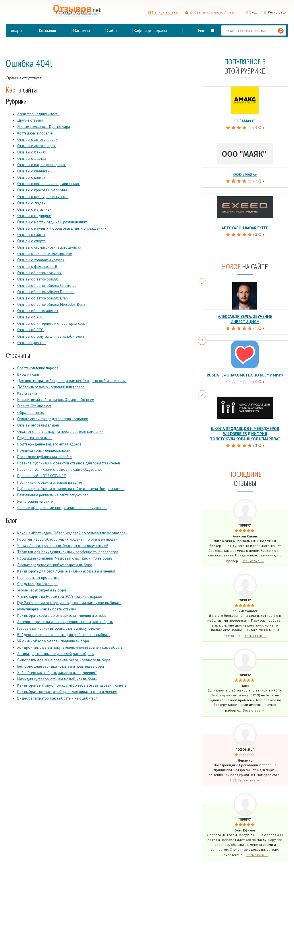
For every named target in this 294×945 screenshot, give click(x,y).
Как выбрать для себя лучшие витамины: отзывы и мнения (66, 571)
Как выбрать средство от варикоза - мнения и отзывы (62, 615)
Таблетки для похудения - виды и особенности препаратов (67, 552)
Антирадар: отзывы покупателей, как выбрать (55, 653)
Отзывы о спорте (31, 241)
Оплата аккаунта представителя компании (52, 418)
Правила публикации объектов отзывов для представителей (68, 463)
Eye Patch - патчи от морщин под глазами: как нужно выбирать (69, 602)
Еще (201, 30)
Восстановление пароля (37, 368)
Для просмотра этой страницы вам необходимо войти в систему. (71, 380)
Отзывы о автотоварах (36, 145)
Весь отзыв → (253, 553)
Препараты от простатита (38, 577)
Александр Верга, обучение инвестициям (245, 315)
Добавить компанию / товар (213, 12)
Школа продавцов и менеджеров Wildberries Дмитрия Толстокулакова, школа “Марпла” (244, 426)
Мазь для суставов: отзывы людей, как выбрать (57, 679)
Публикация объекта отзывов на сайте (49, 482)
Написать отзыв (163, 12)
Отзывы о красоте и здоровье (42, 190)
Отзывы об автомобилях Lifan (42, 298)
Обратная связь (30, 412)
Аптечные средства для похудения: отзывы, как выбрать (65, 621)
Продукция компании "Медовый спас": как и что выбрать (64, 558)
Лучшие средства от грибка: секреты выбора (54, 564)
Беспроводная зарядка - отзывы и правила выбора (60, 666)
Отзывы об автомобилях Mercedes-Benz (51, 304)
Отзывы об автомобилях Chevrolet (46, 285)
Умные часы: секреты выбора (41, 590)
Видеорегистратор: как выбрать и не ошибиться (57, 698)
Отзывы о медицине (34, 215)
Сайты (112, 30)
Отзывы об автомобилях (38, 279)
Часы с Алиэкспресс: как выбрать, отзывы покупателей (62, 545)
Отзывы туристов (31, 342)
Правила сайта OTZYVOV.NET (41, 475)
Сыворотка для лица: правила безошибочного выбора (63, 660)
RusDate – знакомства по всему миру (245, 368)
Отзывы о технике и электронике (44, 253)
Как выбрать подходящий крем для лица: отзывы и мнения (67, 691)
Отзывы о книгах (31, 177)
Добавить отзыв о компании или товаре (51, 387)
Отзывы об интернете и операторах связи (52, 323)
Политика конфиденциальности (43, 450)
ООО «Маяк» (245, 174)
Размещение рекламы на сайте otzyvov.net (52, 495)
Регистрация (276, 12)
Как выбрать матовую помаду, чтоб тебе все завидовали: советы (72, 685)
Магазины (81, 30)
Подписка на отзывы (34, 437)
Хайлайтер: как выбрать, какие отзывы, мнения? (56, 672)
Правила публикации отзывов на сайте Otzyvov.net (59, 469)
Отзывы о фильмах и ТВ (37, 266)
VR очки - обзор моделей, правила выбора (53, 641)
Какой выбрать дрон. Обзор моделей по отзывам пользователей (72, 533)
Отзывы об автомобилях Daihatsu (45, 291)
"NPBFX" (245, 518)
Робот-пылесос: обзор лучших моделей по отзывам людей (67, 539)
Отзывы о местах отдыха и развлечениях (52, 222)
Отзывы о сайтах (31, 234)
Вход (251, 12)
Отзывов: (66, 12)
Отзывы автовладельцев (38, 425)
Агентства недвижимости (38, 114)
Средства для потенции (37, 583)
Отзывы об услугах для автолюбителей (50, 336)
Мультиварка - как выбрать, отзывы (46, 609)
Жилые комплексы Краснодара (43, 126)
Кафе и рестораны (150, 30)
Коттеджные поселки (35, 133)
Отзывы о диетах (31, 158)
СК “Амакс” (245, 120)
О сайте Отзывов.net (34, 406)
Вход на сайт (28, 374)
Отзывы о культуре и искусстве (42, 196)
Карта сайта (27, 393)
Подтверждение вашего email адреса (49, 444)
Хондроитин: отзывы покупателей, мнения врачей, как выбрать (70, 647)
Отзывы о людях (31, 203)
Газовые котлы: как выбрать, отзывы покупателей (58, 628)
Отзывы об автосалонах (37, 310)
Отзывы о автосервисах (37, 139)
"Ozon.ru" (245, 742)
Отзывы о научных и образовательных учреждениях (62, 228)
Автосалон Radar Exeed (245, 227)
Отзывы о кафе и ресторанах (41, 164)
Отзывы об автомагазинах (39, 272)
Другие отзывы (30, 120)
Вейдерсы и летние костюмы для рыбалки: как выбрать (63, 634)
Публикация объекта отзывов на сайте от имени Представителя (70, 488)
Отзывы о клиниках (33, 171)
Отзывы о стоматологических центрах (49, 247)
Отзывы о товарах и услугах (40, 260)
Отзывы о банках (31, 152)
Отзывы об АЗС (30, 317)
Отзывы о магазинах (34, 209)
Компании (47, 30)
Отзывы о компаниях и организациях (48, 183)
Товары (15, 30)
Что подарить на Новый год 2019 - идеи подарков (59, 596)
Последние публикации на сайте (44, 456)
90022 (79, 12)
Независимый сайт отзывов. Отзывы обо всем (55, 399)
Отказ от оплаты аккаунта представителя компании (60, 431)
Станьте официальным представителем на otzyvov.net (62, 507)
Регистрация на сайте (35, 501)
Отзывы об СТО (30, 329)
